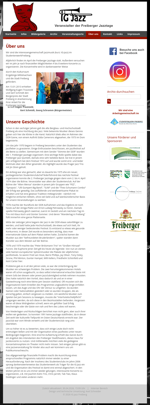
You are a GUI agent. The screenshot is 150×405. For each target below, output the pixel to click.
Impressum (133, 34)
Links (120, 34)
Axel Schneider (93, 391)
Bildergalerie (38, 34)
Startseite (10, 34)
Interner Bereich (99, 388)
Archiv (53, 34)
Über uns (93, 34)
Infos (23, 34)
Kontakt (107, 34)
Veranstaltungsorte (73, 34)
